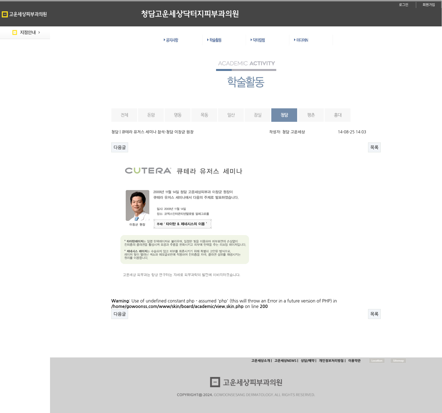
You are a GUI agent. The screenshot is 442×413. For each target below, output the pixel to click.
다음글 (120, 147)
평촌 (311, 115)
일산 (231, 115)
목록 (374, 147)
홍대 (337, 115)
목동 (204, 115)
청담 (284, 115)
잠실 (257, 115)
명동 (177, 115)
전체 (124, 115)
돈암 (151, 115)
